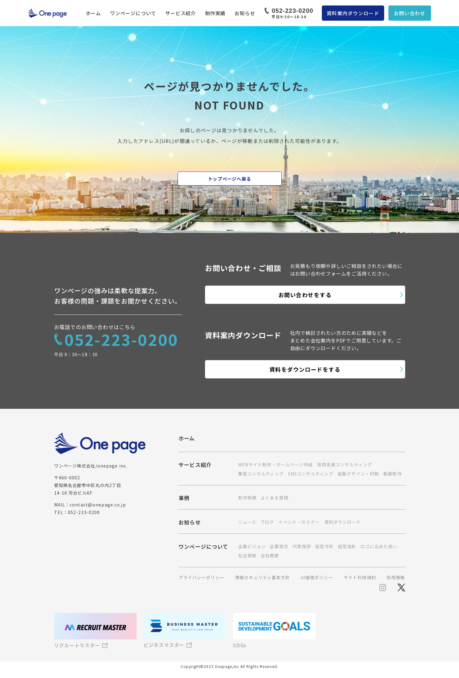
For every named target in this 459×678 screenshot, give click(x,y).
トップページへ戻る (229, 179)
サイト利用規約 (360, 577)
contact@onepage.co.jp (98, 505)
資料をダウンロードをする (304, 369)
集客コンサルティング (261, 474)
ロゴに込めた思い (378, 546)
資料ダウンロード (342, 522)
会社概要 (270, 555)
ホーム (93, 13)
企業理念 (279, 546)
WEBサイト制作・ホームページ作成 (275, 464)
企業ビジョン (252, 546)
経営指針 (347, 546)
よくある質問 (274, 498)
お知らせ (245, 13)
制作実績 (215, 13)
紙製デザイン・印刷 (358, 474)
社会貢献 (247, 555)
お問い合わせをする (305, 295)
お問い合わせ (410, 13)
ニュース (247, 522)
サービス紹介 (180, 13)
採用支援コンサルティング (344, 464)
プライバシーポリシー (201, 577)
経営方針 (324, 546)
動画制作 (392, 474)
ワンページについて (133, 13)
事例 (184, 498)
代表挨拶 (302, 546)
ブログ (267, 522)
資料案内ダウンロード (353, 13)
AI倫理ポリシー (317, 577)
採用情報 (396, 577)
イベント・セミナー (299, 522)
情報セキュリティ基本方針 (262, 577)
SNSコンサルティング (310, 474)
